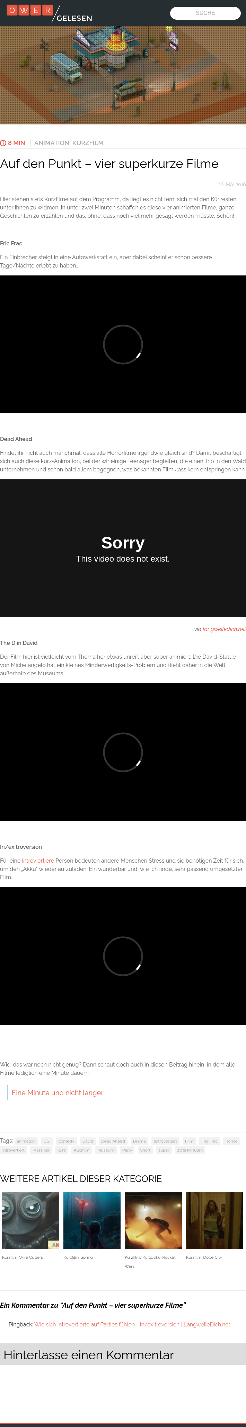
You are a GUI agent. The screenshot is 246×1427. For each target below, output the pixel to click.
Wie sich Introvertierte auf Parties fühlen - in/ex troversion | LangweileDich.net (132, 1324)
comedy (66, 1141)
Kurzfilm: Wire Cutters (30, 1226)
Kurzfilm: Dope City (214, 1226)
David (87, 1141)
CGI (47, 1141)
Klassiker (41, 1150)
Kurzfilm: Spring (92, 1226)
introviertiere (38, 860)
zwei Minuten (190, 1150)
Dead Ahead (113, 1141)
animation (26, 1141)
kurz (62, 1150)
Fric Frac (209, 1141)
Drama (139, 1141)
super (163, 1150)
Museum (105, 1150)
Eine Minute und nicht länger (57, 1093)
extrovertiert (165, 1141)
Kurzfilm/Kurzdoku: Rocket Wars (153, 1230)
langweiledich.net (224, 629)
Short (145, 1150)
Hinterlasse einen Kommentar (88, 1355)
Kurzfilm (88, 143)
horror (231, 1141)
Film (189, 1141)
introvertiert (13, 1150)
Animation (51, 143)
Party (127, 1150)
